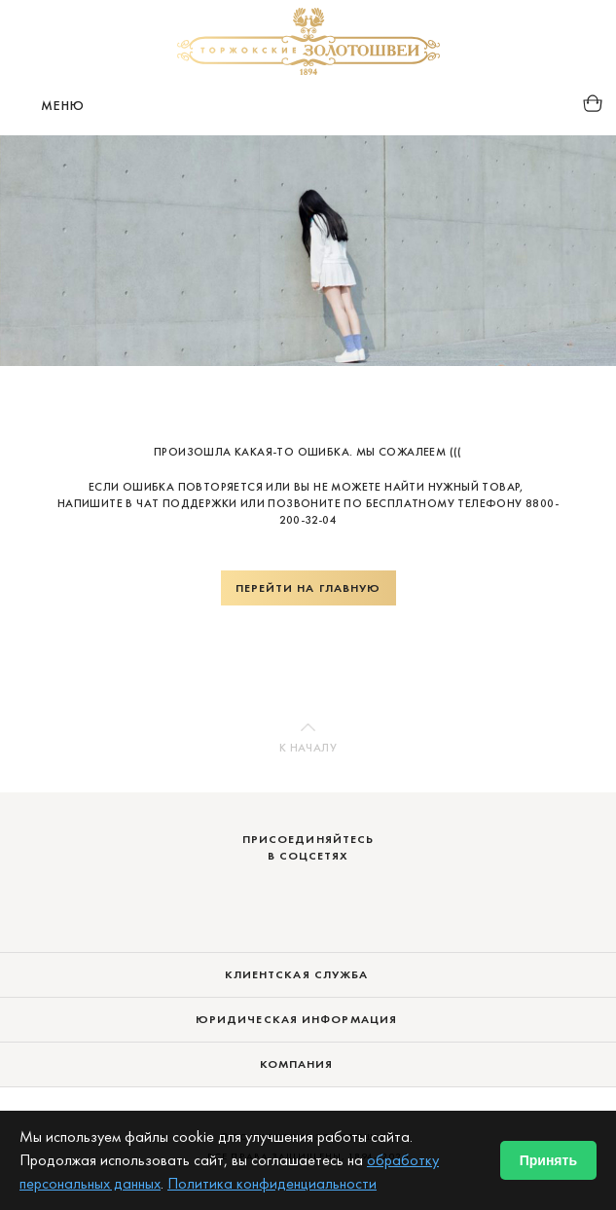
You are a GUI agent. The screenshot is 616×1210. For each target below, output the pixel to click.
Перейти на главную (308, 588)
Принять (548, 1160)
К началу (308, 747)
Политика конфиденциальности (272, 1183)
